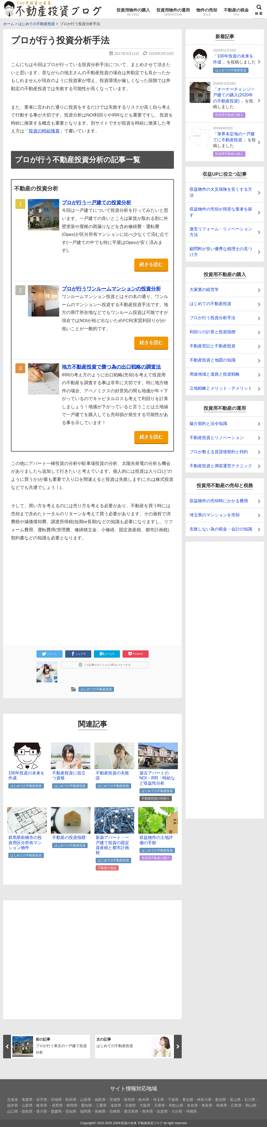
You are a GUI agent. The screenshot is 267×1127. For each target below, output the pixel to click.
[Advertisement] (48, 586)
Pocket (135, 654)
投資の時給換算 (44, 131)
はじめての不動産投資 (96, 689)
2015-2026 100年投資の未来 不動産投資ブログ (130, 1123)
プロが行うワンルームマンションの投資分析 (111, 288)
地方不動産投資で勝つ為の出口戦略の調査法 (111, 367)
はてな (107, 654)
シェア (78, 654)
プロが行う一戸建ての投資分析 (96, 202)
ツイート (49, 654)
